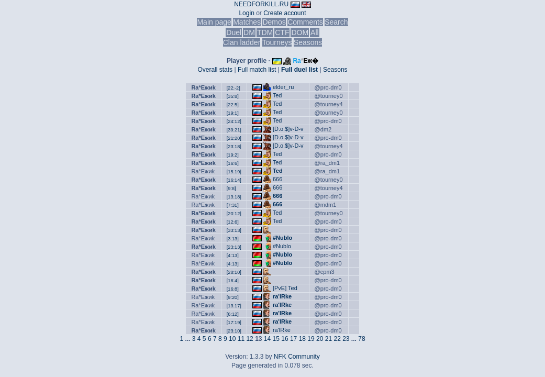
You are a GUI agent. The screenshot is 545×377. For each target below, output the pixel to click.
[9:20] (233, 297)
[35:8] (233, 96)
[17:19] (234, 322)
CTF (282, 32)
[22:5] (233, 104)
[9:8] (231, 188)
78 (361, 338)
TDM (265, 32)
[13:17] (234, 305)
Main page (214, 22)
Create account (284, 13)
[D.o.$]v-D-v (288, 129)
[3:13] (233, 238)
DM (249, 32)
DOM (299, 32)
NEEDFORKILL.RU (261, 4)
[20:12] (234, 213)
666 (277, 179)
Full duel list (299, 69)
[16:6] (233, 163)
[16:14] (234, 180)
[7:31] (233, 205)
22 (336, 338)
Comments (305, 22)
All (314, 32)
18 (302, 338)
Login (246, 13)
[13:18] (234, 196)
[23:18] (234, 146)
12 (249, 338)
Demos (273, 22)
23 (345, 338)
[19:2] (233, 155)
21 (328, 338)
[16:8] (233, 289)
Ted (277, 95)
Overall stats (214, 69)
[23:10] (234, 331)
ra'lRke (282, 296)
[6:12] (233, 314)
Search (336, 22)
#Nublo (282, 238)
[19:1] (233, 113)
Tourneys (277, 42)
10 (232, 338)
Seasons (308, 42)
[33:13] (234, 230)
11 (241, 338)
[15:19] (234, 171)
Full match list (257, 69)
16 (284, 338)
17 (293, 338)
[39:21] (234, 129)
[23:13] (234, 247)
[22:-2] (233, 88)
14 (267, 338)
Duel (233, 32)
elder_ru (283, 87)
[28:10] (234, 272)
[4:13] (233, 255)
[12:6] (233, 222)
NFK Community (297, 356)
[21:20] (234, 138)
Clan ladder (242, 42)
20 (319, 338)
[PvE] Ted (285, 288)
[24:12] (234, 121)
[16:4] (233, 280)
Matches (247, 22)
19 (310, 338)
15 (276, 338)
